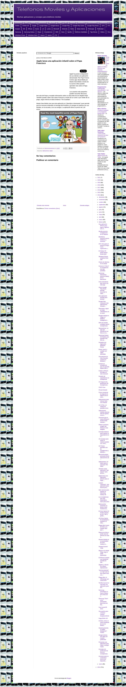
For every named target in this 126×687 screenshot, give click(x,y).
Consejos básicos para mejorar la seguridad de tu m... (104, 434)
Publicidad (100, 29)
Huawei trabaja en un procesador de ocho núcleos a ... (104, 542)
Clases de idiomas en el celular (104, 262)
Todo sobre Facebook (101, 131)
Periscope (91, 29)
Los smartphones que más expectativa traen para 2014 (104, 499)
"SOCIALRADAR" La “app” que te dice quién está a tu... (104, 573)
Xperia (49, 35)
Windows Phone (20, 35)
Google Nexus (54, 25)
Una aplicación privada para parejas (103, 297)
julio (100, 209)
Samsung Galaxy (29, 32)
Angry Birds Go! (103, 618)
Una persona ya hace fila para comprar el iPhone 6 (103, 359)
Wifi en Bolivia (102, 108)
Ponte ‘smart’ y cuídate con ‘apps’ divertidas (103, 352)
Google (34, 25)
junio (100, 212)
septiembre (102, 204)
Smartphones (48, 32)
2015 (99, 192)
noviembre (102, 199)
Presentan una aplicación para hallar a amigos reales (104, 644)
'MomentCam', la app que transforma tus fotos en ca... (103, 331)
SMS (56, 32)
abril (100, 217)
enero (101, 664)
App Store (52, 22)
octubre (101, 202)
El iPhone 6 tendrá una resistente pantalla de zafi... (104, 560)
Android (33, 22)
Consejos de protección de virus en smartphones (103, 651)
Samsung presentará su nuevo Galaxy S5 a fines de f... (103, 593)
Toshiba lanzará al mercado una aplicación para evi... (104, 585)
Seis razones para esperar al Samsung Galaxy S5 (104, 492)
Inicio (64, 205)
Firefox (17, 25)
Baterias (72, 22)
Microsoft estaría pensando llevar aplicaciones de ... (104, 457)
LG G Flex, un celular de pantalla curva (103, 406)
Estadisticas (103, 22)
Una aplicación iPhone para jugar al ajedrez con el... (104, 226)
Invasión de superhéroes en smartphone (104, 378)
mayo (100, 214)
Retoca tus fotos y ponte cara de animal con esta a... (104, 535)
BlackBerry (81, 22)
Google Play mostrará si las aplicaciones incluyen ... (103, 304)
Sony (62, 32)
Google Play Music (93, 25)
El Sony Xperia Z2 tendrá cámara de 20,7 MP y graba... (104, 513)
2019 (99, 182)
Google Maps (43, 25)
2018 (99, 185)
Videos (102, 32)
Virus (109, 32)
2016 (99, 190)
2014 (99, 195)
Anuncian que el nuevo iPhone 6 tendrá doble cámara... (104, 420)
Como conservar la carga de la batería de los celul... (103, 395)
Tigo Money (93, 32)
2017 (99, 187)
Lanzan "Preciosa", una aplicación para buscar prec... (104, 485)
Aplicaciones (42, 22)
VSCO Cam (102, 387)
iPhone (30, 29)
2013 (99, 667)
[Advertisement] (63, 44)
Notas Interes (81, 29)
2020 (99, 180)
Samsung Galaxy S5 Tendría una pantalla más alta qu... (104, 338)
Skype (39, 32)
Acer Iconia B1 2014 (103, 608)
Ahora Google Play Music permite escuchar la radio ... (103, 290)
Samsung (18, 32)
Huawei (17, 29)
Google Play (66, 25)
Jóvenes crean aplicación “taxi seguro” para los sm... (104, 471)
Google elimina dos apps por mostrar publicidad (103, 637)
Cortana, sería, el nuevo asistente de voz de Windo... (104, 623)
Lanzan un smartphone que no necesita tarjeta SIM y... (104, 366)
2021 (99, 177)
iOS (24, 29)
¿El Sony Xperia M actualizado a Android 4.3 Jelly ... (104, 521)
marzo (101, 219)
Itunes (37, 29)
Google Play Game (78, 25)
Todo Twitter (101, 154)
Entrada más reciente (43, 205)
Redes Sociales (102, 55)
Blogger (69, 678)
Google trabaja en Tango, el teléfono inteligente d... (104, 318)
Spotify (69, 32)
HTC (109, 25)
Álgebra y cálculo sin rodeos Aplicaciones (103, 566)
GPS (103, 25)
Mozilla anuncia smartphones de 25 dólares (103, 233)
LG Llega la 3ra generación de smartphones (103, 383)
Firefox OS (25, 25)
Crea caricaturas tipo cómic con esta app (103, 283)
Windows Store (32, 35)
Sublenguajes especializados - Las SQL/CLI (103, 90)
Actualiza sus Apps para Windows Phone (102, 345)
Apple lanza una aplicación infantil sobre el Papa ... (104, 478)
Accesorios (18, 22)
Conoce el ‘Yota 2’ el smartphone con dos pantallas (104, 268)
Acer (26, 22)
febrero (101, 222)
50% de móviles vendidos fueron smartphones (104, 324)
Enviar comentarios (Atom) (52, 208)
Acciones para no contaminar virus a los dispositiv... (103, 658)
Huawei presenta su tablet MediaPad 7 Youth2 (103, 630)
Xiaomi (42, 35)
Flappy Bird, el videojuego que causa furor (104, 579)
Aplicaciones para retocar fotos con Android (104, 401)
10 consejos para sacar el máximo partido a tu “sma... (104, 441)
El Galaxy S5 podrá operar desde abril (103, 252)
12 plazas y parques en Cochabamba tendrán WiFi (103, 112)
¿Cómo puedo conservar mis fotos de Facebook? (103, 135)
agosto (101, 207)
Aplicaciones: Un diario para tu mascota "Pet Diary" (103, 464)
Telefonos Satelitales (81, 32)
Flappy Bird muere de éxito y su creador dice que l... (104, 528)
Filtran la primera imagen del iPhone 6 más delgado (103, 427)
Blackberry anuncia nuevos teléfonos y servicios (104, 239)
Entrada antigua (84, 205)
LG (43, 29)
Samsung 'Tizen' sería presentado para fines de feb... (103, 601)
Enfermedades (92, 22)
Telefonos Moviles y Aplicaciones (61, 9)
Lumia (48, 29)
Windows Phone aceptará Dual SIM (103, 258)
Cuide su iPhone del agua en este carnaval (103, 372)
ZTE (56, 35)
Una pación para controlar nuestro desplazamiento (104, 614)
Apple (60, 22)
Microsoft (56, 29)
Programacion (102, 87)
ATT (66, 22)
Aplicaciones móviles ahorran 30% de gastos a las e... (104, 413)
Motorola (64, 29)
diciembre (102, 197)
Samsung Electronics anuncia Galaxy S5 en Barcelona (104, 276)
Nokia (72, 29)
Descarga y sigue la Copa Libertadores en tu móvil (104, 311)
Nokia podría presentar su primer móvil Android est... (103, 506)
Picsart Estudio (103, 390)
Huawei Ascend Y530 (103, 547)
